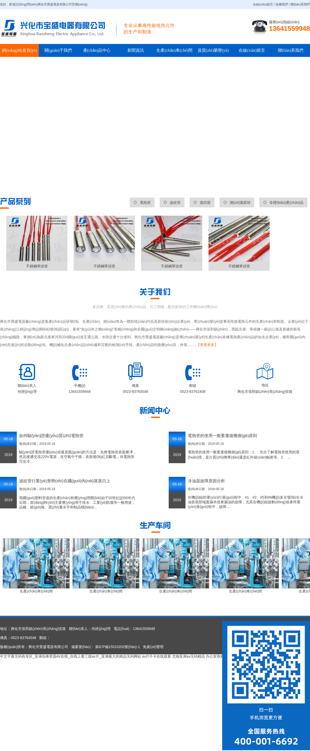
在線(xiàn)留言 (252, 50)
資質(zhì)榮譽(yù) (213, 50)
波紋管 (172, 202)
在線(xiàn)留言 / (264, 4)
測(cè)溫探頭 (236, 202)
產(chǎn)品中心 (97, 50)
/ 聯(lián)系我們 (299, 4)
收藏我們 (282, 4)
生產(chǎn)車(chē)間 (174, 50)
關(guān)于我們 (58, 50)
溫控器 (202, 202)
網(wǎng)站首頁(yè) (19, 50)
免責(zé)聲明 (153, 647)
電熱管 (142, 202)
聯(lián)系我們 (291, 50)
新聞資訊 (135, 50)
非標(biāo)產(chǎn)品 (283, 202)
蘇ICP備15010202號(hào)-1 (117, 647)
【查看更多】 (207, 345)
